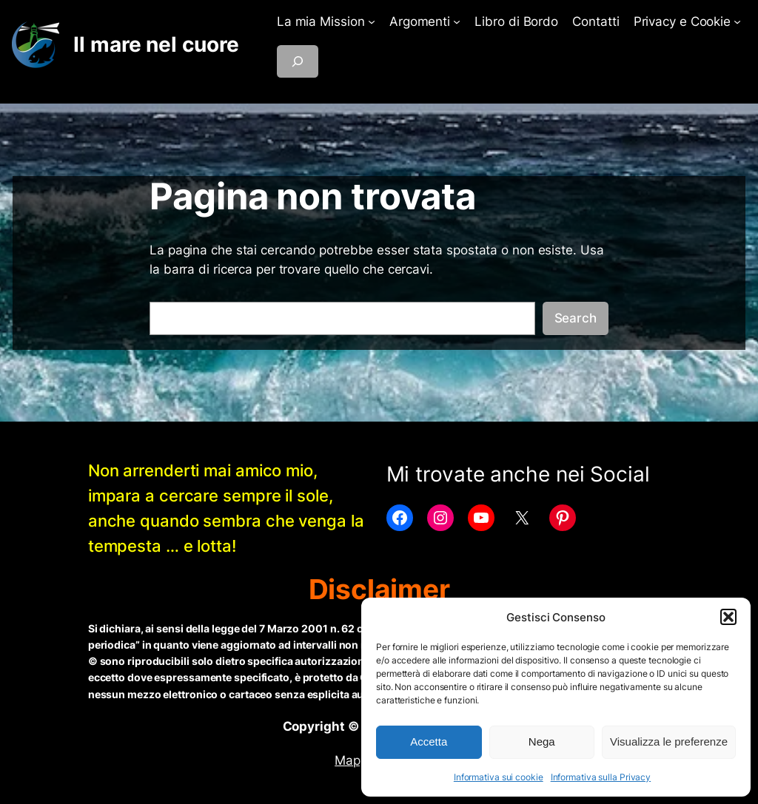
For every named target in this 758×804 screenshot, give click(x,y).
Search (575, 318)
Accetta (428, 741)
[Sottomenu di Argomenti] (456, 21)
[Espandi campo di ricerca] (297, 61)
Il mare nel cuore (155, 44)
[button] (728, 616)
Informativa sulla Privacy (601, 777)
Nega (542, 741)
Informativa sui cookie (498, 777)
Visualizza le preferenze (669, 741)
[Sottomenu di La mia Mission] (371, 21)
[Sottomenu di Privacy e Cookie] (737, 21)
